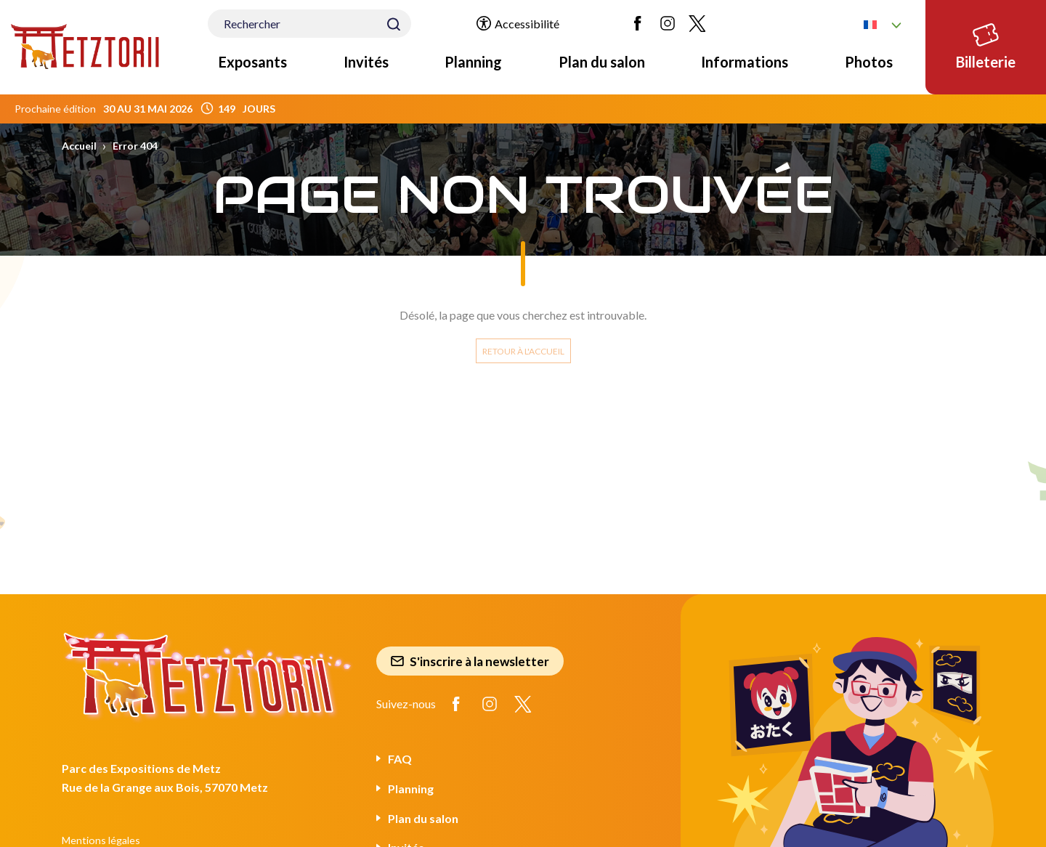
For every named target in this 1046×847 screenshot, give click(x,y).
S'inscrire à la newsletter (470, 661)
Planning (473, 61)
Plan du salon (602, 61)
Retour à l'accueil (523, 351)
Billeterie (985, 43)
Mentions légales (101, 840)
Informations (744, 61)
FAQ (400, 759)
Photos (869, 61)
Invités (366, 61)
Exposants (253, 61)
